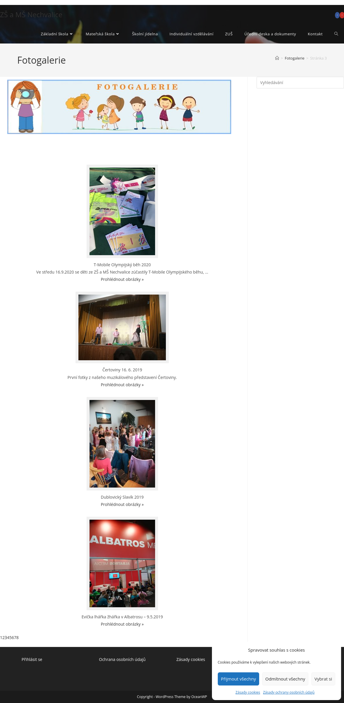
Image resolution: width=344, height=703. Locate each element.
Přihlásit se (32, 659)
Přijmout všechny (238, 679)
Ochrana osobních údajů (123, 659)
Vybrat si (323, 679)
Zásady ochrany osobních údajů (289, 692)
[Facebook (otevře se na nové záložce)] (337, 15)
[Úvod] (277, 58)
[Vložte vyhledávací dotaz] (300, 82)
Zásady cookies (248, 692)
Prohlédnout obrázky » (122, 279)
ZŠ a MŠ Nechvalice (31, 14)
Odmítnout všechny (285, 679)
